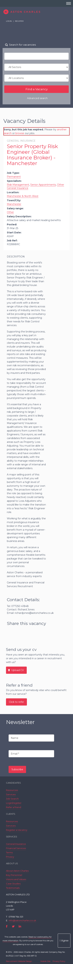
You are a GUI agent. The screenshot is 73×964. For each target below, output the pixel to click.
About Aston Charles (17, 870)
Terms (9, 852)
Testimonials (13, 887)
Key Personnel (14, 875)
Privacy (10, 856)
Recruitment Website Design (19, 961)
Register (19, 21)
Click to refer (16, 701)
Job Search (12, 798)
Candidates (13, 782)
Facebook (7, 926)
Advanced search (37, 98)
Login (9, 21)
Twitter (13, 926)
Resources (12, 790)
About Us (12, 863)
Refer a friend (13, 807)
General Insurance (16, 844)
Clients (10, 813)
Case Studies (13, 883)
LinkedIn (20, 926)
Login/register (13, 803)
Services (11, 794)
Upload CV (17, 670)
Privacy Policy (59, 961)
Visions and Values (16, 879)
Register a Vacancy (16, 830)
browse (19, 133)
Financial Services (16, 848)
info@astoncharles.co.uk (22, 920)
